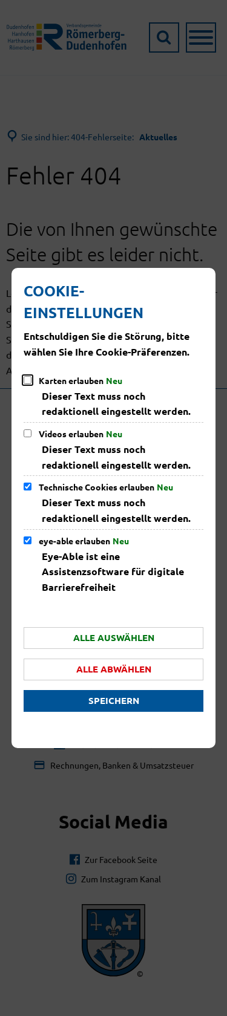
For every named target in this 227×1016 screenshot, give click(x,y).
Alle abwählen (113, 669)
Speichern (113, 700)
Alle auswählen (113, 637)
